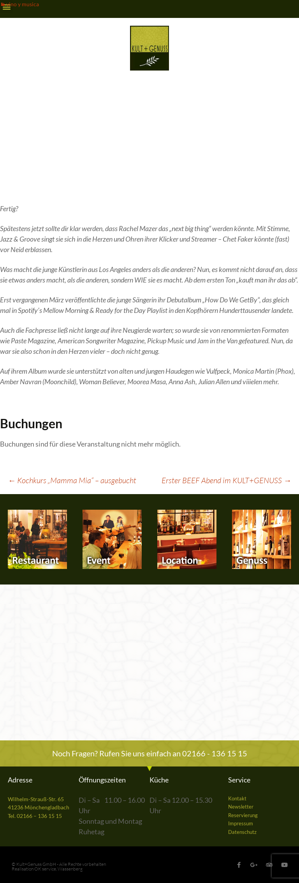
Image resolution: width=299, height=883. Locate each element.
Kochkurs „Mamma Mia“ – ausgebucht (72, 480)
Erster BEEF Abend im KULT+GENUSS (226, 480)
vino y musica (22, 4)
